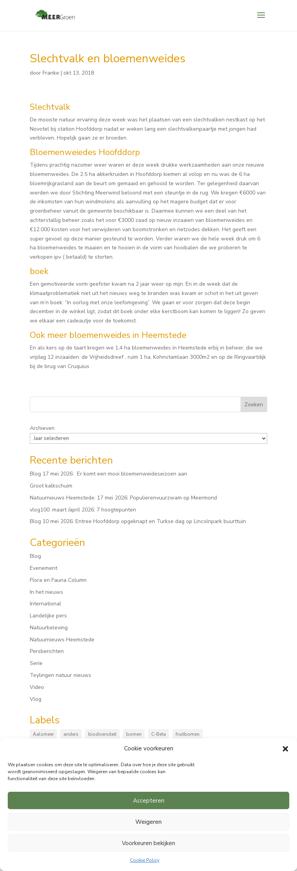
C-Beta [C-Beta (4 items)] (158, 734)
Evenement (43, 568)
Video (37, 687)
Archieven (42, 428)
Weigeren (148, 822)
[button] (285, 749)
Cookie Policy (144, 860)
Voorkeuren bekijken (148, 843)
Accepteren (148, 801)
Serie (36, 663)
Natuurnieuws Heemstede (62, 639)
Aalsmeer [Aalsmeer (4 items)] (43, 734)
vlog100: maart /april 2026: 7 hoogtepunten (83, 509)
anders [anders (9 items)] (71, 734)
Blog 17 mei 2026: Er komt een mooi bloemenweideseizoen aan (108, 473)
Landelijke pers (48, 615)
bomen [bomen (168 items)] (134, 734)
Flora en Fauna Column (58, 580)
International (45, 603)
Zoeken (253, 404)
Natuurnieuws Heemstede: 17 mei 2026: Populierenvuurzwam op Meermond (123, 497)
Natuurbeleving (49, 627)
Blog (35, 556)
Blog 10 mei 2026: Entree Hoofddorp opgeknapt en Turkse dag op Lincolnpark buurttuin (138, 521)
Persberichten (47, 651)
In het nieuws (46, 592)
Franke (51, 73)
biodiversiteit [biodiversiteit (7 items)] (102, 734)
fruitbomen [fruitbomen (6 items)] (188, 734)
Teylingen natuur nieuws (60, 675)
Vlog (35, 699)
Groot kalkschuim (51, 485)
